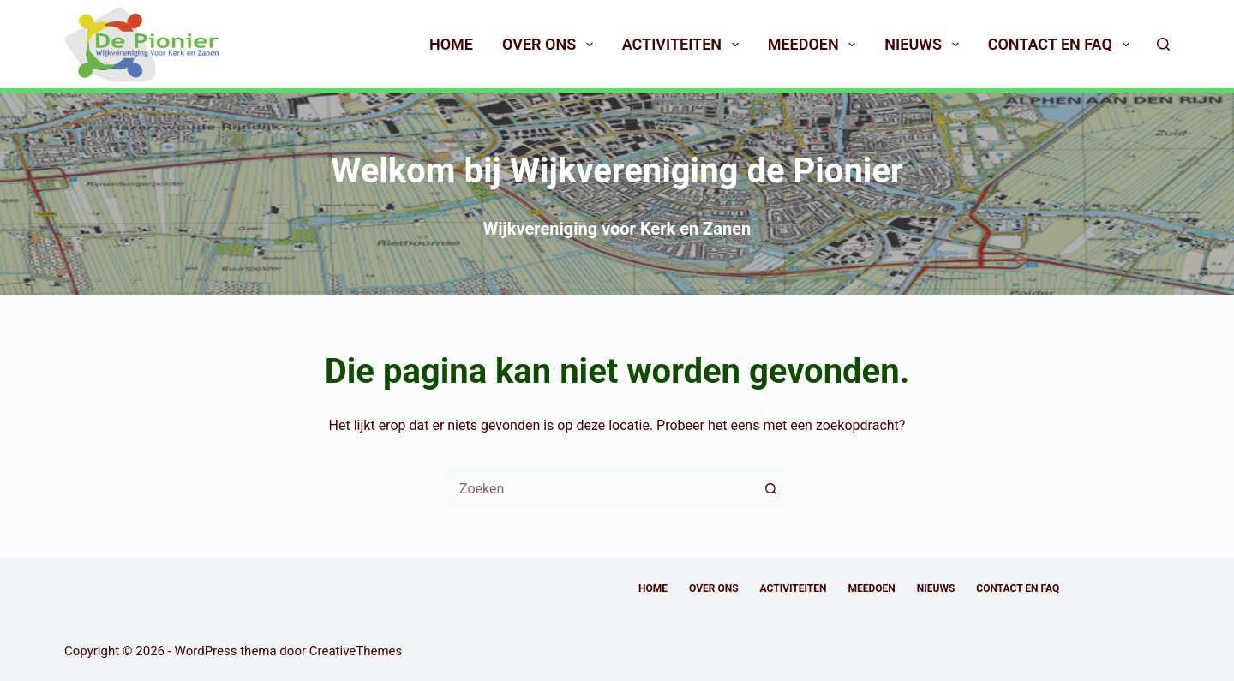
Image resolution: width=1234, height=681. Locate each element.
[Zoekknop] (771, 488)
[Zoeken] (1163, 44)
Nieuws (924, 44)
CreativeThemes (356, 651)
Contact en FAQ (1062, 44)
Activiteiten (684, 44)
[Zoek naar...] (600, 488)
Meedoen (815, 44)
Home (451, 44)
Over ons (551, 44)
